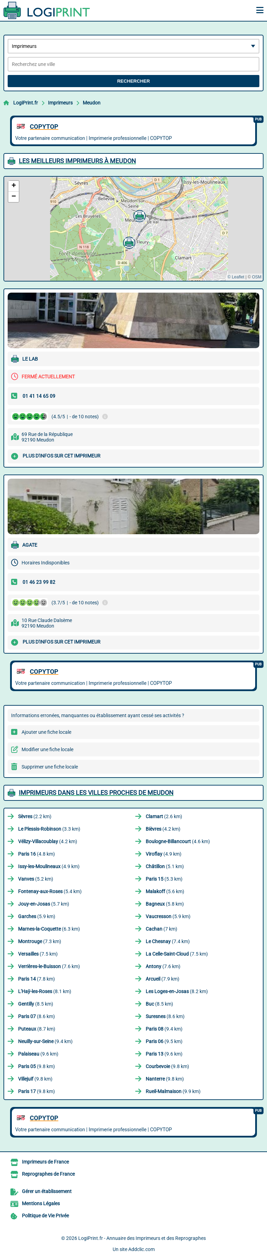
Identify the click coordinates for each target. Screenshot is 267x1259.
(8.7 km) (36, 1029)
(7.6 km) (49, 966)
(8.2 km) (177, 991)
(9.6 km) (38, 1054)
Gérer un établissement (47, 1191)
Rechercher (133, 81)
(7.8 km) (36, 979)
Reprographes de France (48, 1174)
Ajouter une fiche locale (46, 732)
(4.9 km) (163, 854)
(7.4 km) (168, 941)
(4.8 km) (36, 854)
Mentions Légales (41, 1203)
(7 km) (161, 929)
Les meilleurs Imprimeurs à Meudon (77, 161)
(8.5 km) (35, 1004)
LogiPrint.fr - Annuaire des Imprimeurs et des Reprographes (142, 1238)
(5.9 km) (36, 916)
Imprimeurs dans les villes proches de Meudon (96, 792)
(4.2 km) (163, 829)
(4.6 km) (178, 841)
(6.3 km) (49, 929)
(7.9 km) (162, 979)
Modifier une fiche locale (47, 749)
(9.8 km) (36, 1066)
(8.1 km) (44, 991)
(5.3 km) (164, 879)
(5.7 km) (43, 904)
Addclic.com (141, 1249)
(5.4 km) (50, 891)
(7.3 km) (39, 941)
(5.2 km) (35, 879)
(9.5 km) (164, 1041)
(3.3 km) (49, 829)
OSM (256, 277)
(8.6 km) (36, 1016)
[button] (128, 242)
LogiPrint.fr (25, 103)
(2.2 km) (34, 816)
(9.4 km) (164, 1029)
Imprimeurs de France (45, 1162)
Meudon (91, 103)
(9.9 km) (173, 1091)
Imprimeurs (60, 103)
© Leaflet (235, 277)
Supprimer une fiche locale (50, 767)
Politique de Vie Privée (45, 1215)
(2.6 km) (164, 816)
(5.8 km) (165, 904)
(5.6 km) (165, 891)
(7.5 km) (38, 954)
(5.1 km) (165, 866)
